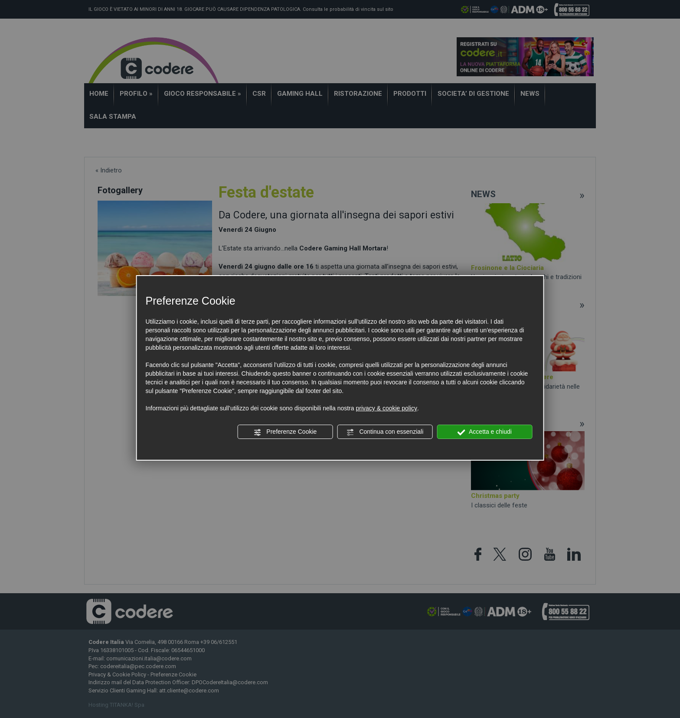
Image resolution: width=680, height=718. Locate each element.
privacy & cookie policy (386, 408)
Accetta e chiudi (485, 432)
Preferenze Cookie (285, 432)
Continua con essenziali (385, 432)
